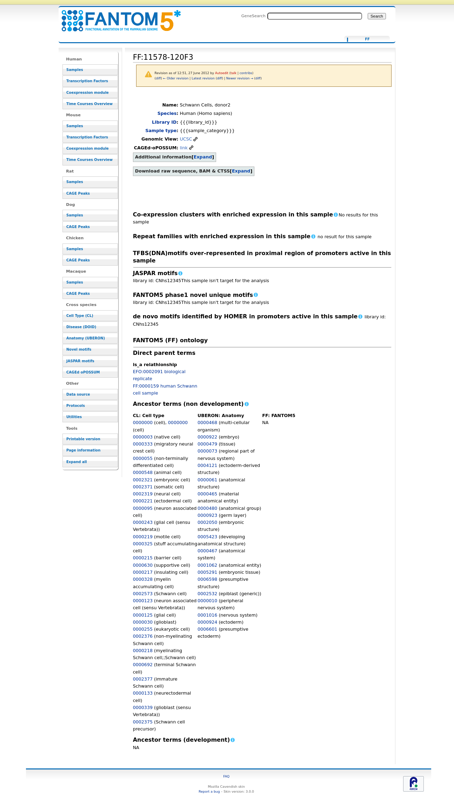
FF (367, 39)
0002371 (143, 486)
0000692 (143, 664)
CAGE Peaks (78, 193)
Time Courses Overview (89, 104)
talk (233, 73)
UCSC (186, 139)
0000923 (207, 515)
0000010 (207, 600)
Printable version (83, 439)
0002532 (207, 593)
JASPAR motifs (80, 361)
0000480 (207, 508)
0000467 (207, 550)
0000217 (143, 572)
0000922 (207, 437)
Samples (74, 70)
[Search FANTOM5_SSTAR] (314, 16)
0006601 (207, 629)
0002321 (143, 479)
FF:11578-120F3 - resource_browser (116, 16)
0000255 (143, 629)
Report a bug (209, 791)
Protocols (75, 406)
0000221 (143, 500)
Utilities (74, 417)
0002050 (207, 522)
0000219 (143, 536)
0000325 (143, 543)
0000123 (143, 600)
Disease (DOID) (81, 327)
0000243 (143, 522)
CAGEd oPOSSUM (83, 372)
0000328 (143, 579)
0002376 (143, 636)
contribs (246, 73)
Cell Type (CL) (79, 316)
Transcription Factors (87, 81)
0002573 (143, 593)
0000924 (207, 622)
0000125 (143, 615)
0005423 (207, 536)
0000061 (207, 479)
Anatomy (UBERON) (85, 338)
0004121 (207, 465)
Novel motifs (78, 349)
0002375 (143, 721)
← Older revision (176, 78)
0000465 (207, 493)
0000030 (143, 622)
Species (167, 113)
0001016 (207, 615)
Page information (83, 450)
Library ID (164, 122)
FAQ (226, 776)
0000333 (143, 444)
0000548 (143, 472)
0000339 (143, 707)
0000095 (143, 508)
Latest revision (203, 78)
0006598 (207, 579)
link (183, 147)
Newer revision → (239, 78)
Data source (78, 394)
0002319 (143, 493)
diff (158, 78)
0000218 (143, 650)
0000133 (143, 693)
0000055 (143, 458)
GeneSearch (253, 15)
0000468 (207, 422)
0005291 (207, 572)
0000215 (143, 557)
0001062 (207, 565)
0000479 (207, 444)
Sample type (160, 130)
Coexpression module (87, 93)
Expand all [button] (76, 462)
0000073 (207, 451)
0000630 (143, 565)
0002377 (143, 679)
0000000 (143, 422)
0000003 (143, 437)
